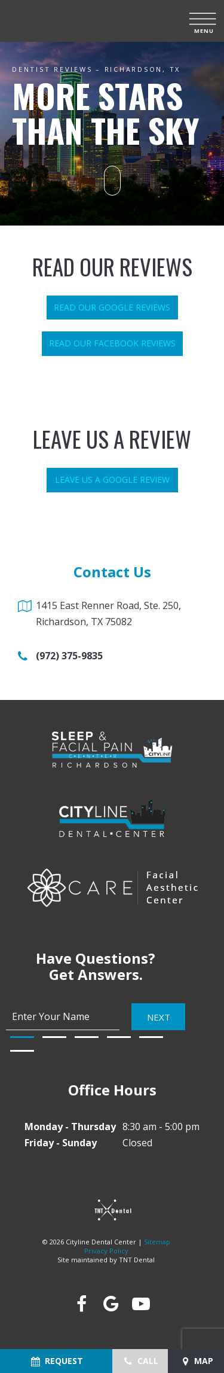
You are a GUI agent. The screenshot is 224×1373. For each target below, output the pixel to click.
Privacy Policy (106, 1250)
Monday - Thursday (70, 1126)
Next (158, 1017)
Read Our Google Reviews (112, 307)
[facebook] (81, 1304)
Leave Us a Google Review (112, 479)
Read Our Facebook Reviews (112, 343)
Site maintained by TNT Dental (106, 1259)
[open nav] (203, 21)
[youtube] (140, 1304)
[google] (110, 1304)
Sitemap (157, 1241)
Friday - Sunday (60, 1142)
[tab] (22, 1037)
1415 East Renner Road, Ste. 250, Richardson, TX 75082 (108, 613)
